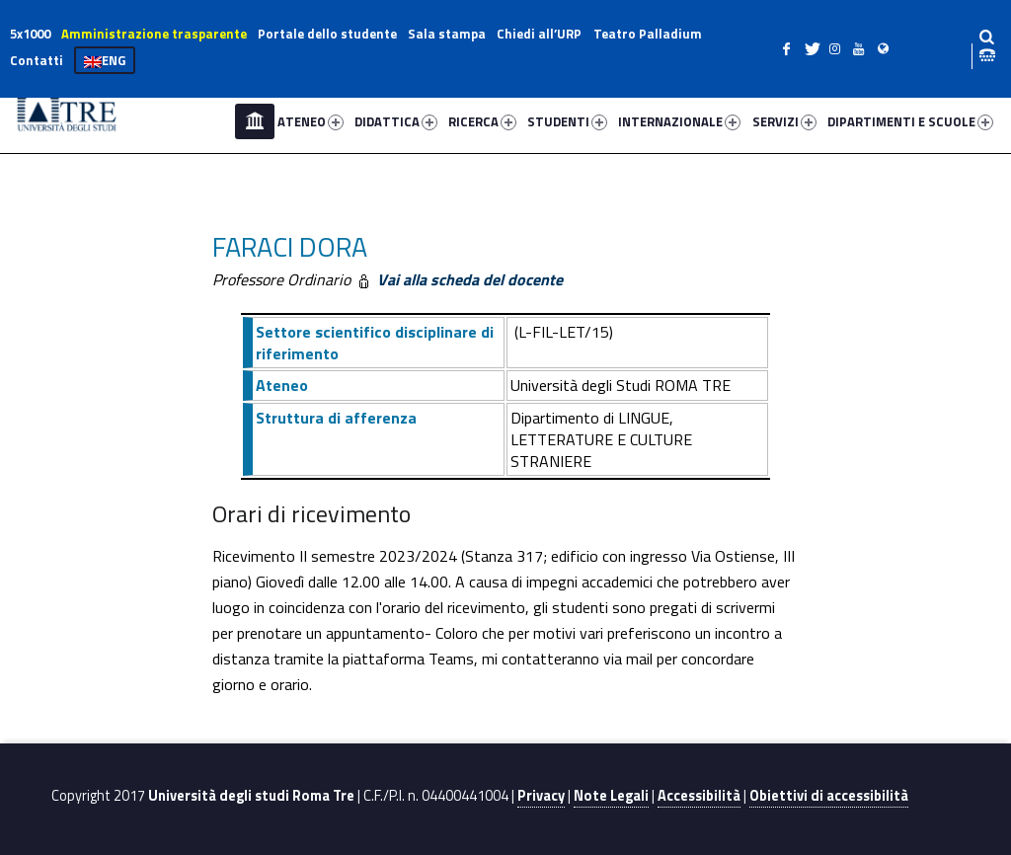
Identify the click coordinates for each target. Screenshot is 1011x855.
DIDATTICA (395, 121)
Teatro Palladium (647, 33)
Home (254, 121)
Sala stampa (447, 33)
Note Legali (611, 796)
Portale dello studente (327, 33)
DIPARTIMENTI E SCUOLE (910, 121)
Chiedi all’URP (539, 33)
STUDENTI (567, 121)
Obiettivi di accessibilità (828, 796)
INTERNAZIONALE (679, 121)
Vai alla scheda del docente (468, 279)
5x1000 (30, 33)
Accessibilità (699, 796)
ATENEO (310, 121)
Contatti (36, 60)
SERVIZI (784, 121)
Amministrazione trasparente (154, 33)
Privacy (541, 796)
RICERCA (482, 121)
